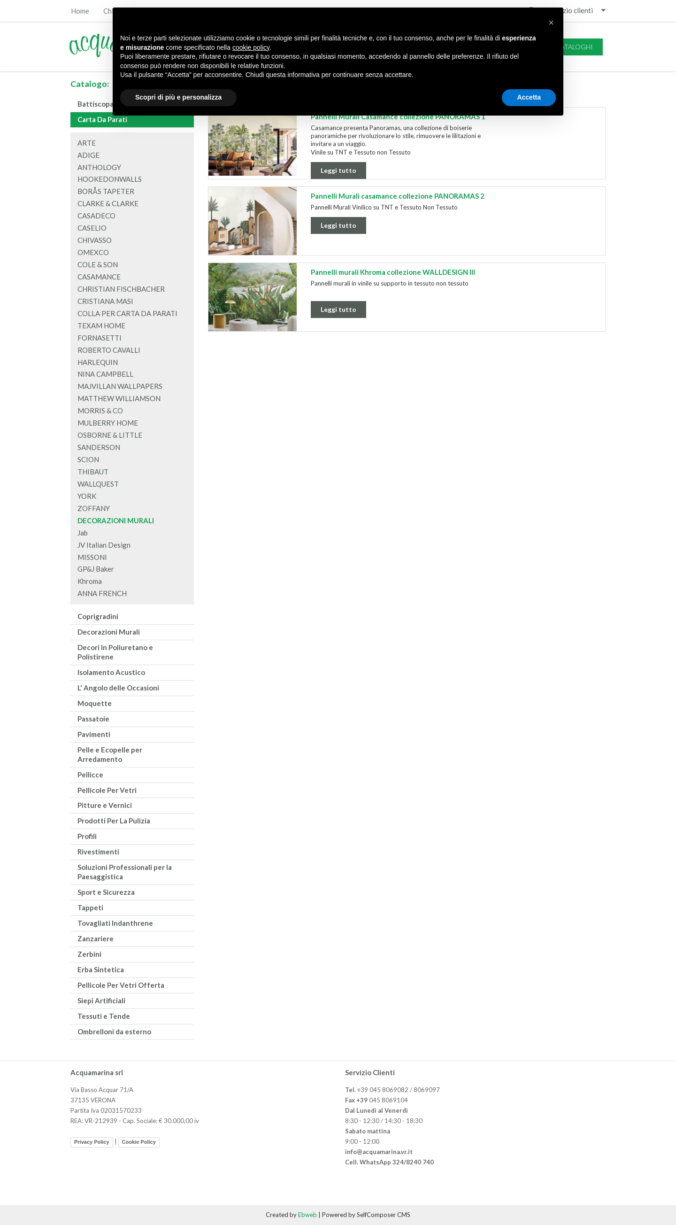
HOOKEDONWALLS (109, 179)
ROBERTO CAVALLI (108, 350)
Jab (82, 532)
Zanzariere (95, 938)
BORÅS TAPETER (105, 191)
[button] (551, 22)
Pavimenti (93, 734)
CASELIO (92, 228)
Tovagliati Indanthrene (115, 923)
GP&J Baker (95, 569)
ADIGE (88, 155)
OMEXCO (93, 252)
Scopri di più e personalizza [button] (178, 97)
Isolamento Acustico (111, 672)
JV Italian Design (104, 545)
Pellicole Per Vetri (107, 790)
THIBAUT (92, 471)
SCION (88, 459)
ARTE (86, 143)
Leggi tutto (338, 170)
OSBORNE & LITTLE (109, 435)
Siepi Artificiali (101, 1000)
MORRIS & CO (100, 410)
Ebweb (307, 1214)
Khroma (89, 581)
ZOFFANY (93, 508)
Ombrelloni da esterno (114, 1031)
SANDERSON (98, 447)
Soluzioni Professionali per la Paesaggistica (124, 872)
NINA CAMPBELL (105, 374)
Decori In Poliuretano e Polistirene (115, 652)
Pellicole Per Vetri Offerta (120, 985)
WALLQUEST (98, 484)
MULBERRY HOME (107, 423)
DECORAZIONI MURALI (115, 520)
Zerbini (89, 954)
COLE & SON (97, 264)
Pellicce (90, 774)
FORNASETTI (99, 337)
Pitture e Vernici (104, 805)
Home (80, 11)
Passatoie (93, 718)
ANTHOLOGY (99, 167)
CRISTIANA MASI (105, 301)
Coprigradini (97, 616)
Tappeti (90, 907)
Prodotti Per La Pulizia (113, 820)
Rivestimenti (98, 851)
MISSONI (92, 557)
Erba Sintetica (100, 969)
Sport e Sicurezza (106, 892)
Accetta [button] (529, 97)
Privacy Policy (91, 1142)
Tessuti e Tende (103, 1016)
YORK (86, 496)
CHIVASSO (94, 240)
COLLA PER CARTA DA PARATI (127, 313)
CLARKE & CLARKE (107, 203)
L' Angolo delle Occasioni (118, 687)
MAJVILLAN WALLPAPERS (119, 386)
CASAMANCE (99, 276)
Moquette (94, 703)
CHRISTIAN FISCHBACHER (121, 289)
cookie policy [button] (250, 47)
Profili (87, 836)
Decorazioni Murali (108, 632)
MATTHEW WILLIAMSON (119, 398)
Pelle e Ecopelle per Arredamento (109, 754)
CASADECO (96, 215)
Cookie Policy (139, 1142)
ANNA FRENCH (102, 593)
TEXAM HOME (101, 325)
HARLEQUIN (97, 362)
